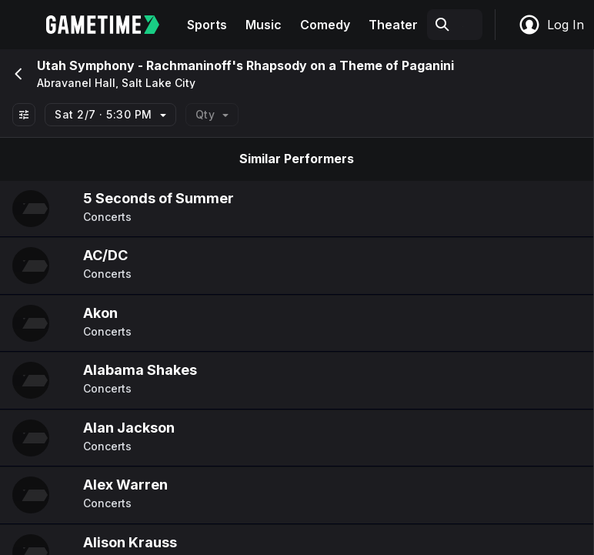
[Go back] (17, 74)
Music (263, 24)
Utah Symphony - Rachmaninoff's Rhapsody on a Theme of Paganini (245, 65)
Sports (207, 24)
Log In (551, 24)
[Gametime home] (112, 24)
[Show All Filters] (23, 114)
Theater (393, 24)
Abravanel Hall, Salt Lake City (116, 83)
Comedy (325, 24)
